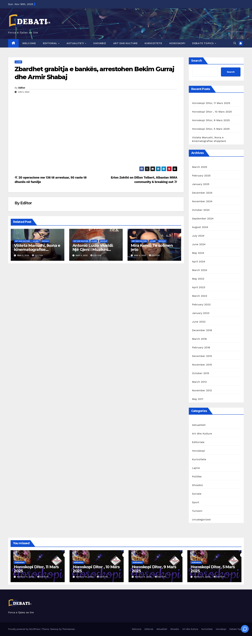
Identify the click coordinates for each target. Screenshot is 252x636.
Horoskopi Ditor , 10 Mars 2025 (212, 111)
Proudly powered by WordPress (24, 629)
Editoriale (198, 442)
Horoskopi (177, 43)
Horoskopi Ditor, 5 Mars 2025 (211, 128)
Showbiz (99, 43)
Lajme (18, 62)
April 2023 (198, 287)
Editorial (50, 43)
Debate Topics (203, 43)
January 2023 (200, 313)
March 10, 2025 (85, 577)
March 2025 (199, 166)
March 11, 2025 (26, 577)
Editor (21, 87)
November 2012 (202, 390)
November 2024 (202, 201)
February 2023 (201, 304)
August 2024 (200, 227)
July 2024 (198, 235)
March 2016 (199, 338)
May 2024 (198, 252)
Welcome (29, 43)
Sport (195, 502)
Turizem (197, 510)
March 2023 (199, 295)
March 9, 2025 (143, 577)
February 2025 (201, 175)
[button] (234, 43)
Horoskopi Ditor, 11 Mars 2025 (211, 103)
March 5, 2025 (202, 577)
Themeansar (68, 629)
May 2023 (198, 278)
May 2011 (197, 399)
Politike (197, 476)
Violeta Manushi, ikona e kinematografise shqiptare (37, 249)
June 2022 (199, 321)
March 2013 (199, 381)
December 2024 (202, 192)
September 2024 (202, 218)
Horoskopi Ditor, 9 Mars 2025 (211, 120)
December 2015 (202, 356)
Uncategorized (201, 519)
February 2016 (201, 347)
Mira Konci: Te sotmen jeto (152, 247)
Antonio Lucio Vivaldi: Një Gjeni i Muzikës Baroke (92, 249)
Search (196, 60)
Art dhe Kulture (125, 43)
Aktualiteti (75, 43)
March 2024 (199, 270)
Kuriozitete (153, 43)
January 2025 (200, 184)
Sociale (45, 241)
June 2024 (199, 244)
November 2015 (202, 364)
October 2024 (201, 209)
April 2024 (198, 261)
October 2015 (200, 373)
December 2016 (202, 330)
